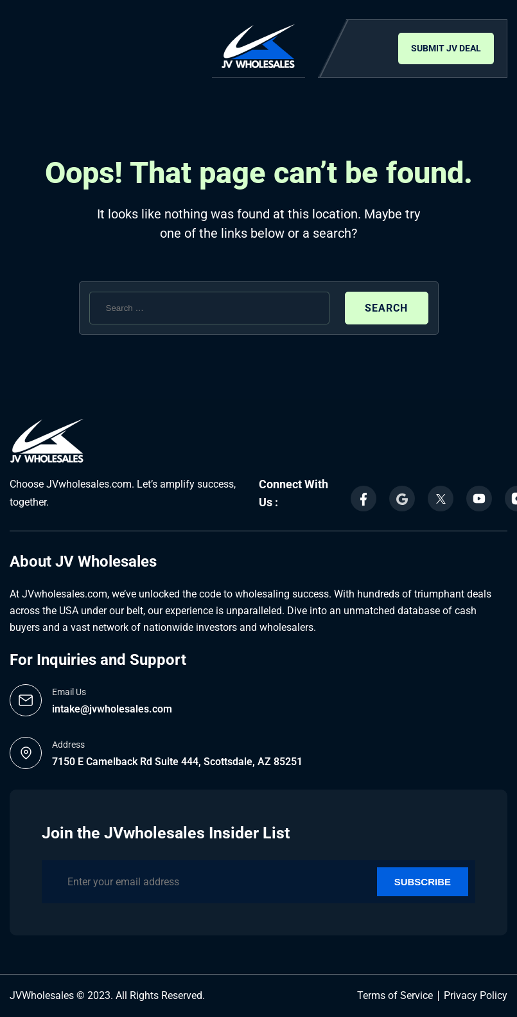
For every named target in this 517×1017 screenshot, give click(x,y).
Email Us (69, 692)
